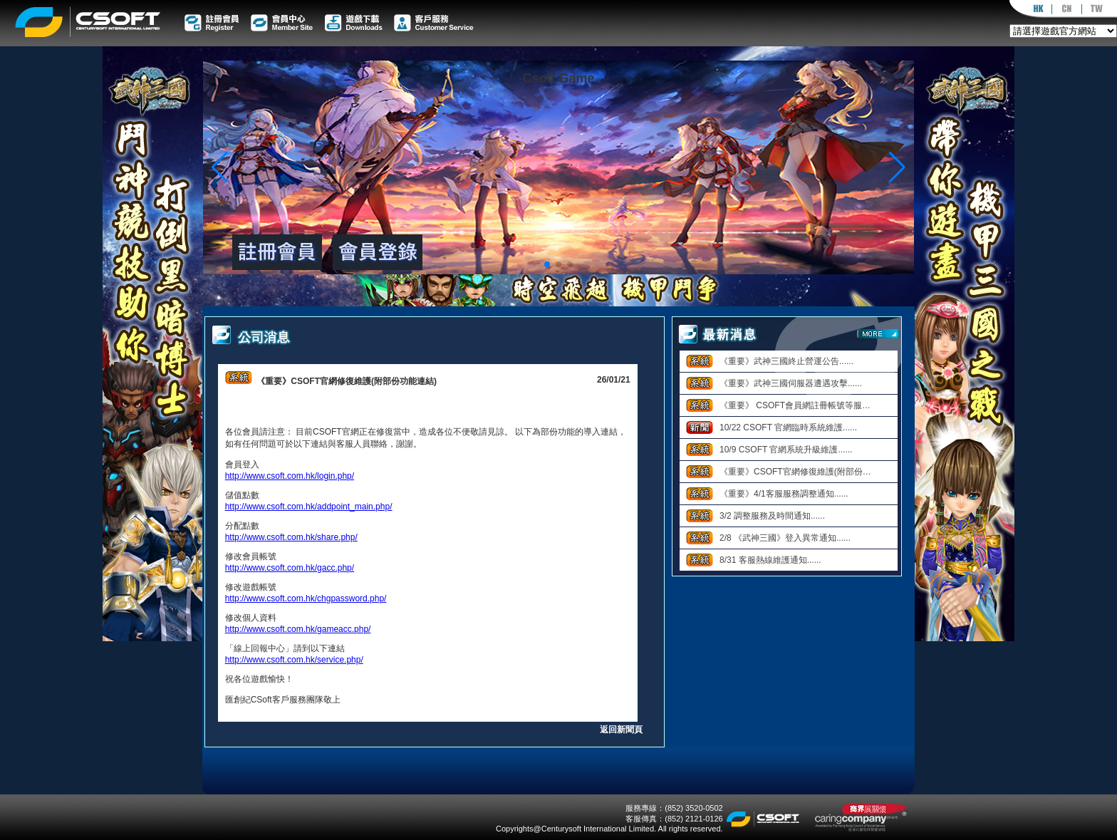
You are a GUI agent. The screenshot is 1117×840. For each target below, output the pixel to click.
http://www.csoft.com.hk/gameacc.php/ (298, 629)
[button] (897, 167)
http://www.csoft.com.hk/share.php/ (291, 537)
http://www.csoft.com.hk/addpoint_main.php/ (309, 507)
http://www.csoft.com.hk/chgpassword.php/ (306, 598)
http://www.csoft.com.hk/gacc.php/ (289, 568)
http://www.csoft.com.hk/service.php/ (294, 660)
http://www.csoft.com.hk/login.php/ (289, 476)
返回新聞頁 (621, 730)
